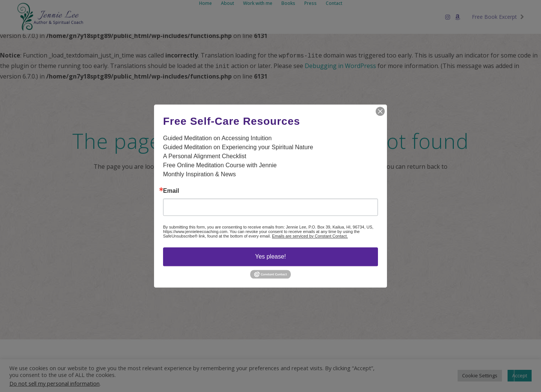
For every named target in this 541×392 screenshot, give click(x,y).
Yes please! (270, 256)
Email (171, 191)
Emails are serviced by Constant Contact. (310, 236)
